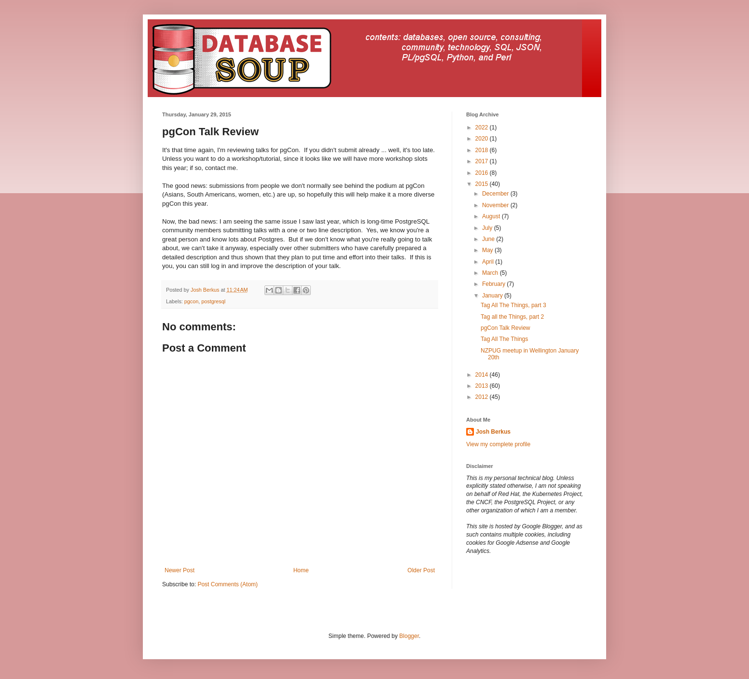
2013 (482, 385)
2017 (482, 161)
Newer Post (179, 570)
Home (301, 570)
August (492, 216)
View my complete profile (498, 444)
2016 (482, 173)
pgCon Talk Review (505, 328)
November (496, 205)
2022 (482, 127)
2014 (482, 374)
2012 (482, 397)
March (491, 272)
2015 (482, 184)
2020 (482, 138)
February (494, 284)
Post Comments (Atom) (227, 584)
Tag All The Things (504, 339)
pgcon (191, 301)
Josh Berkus (493, 431)
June (489, 239)
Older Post (421, 570)
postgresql (213, 301)
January (493, 295)
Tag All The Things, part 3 (513, 305)
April (488, 261)
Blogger (409, 636)
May (488, 250)
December (496, 193)
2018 (482, 150)
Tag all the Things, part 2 (512, 316)
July (488, 228)
